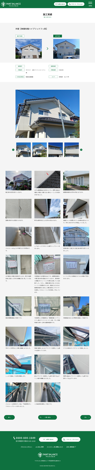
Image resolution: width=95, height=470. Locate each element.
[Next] (81, 150)
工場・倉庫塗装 (70, 447)
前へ (9, 417)
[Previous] (14, 150)
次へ (85, 417)
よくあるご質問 (40, 447)
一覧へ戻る (47, 417)
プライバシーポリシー (26, 447)
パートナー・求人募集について (55, 447)
